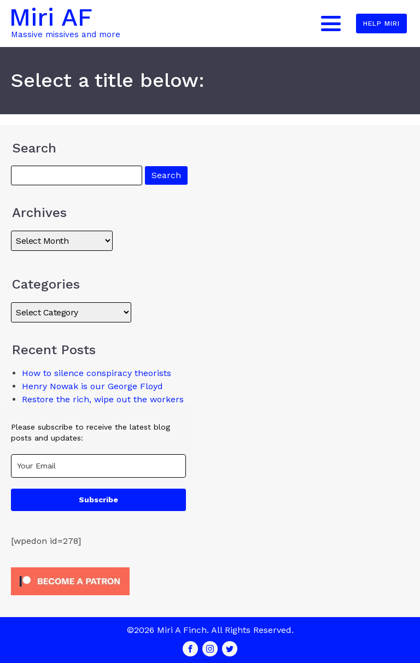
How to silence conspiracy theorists (96, 373)
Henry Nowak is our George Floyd (92, 386)
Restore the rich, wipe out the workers (103, 399)
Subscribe (98, 499)
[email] (98, 466)
